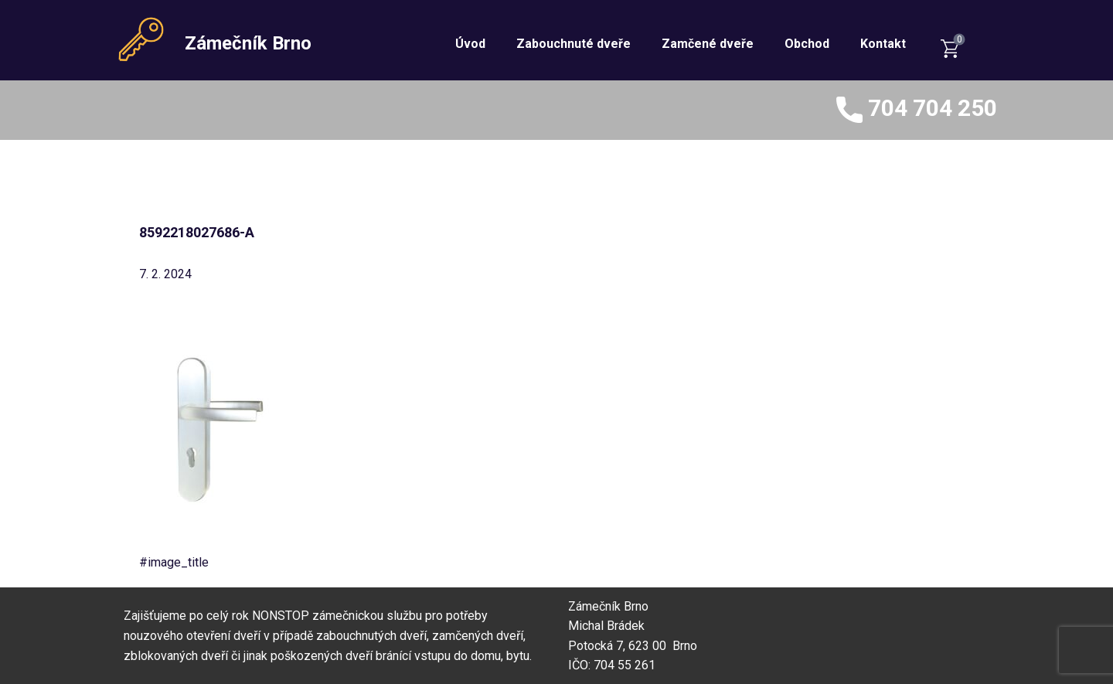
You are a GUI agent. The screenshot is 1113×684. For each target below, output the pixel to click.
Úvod (470, 43)
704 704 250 (916, 109)
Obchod (807, 43)
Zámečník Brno (248, 43)
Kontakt (883, 43)
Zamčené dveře (708, 43)
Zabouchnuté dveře (573, 43)
